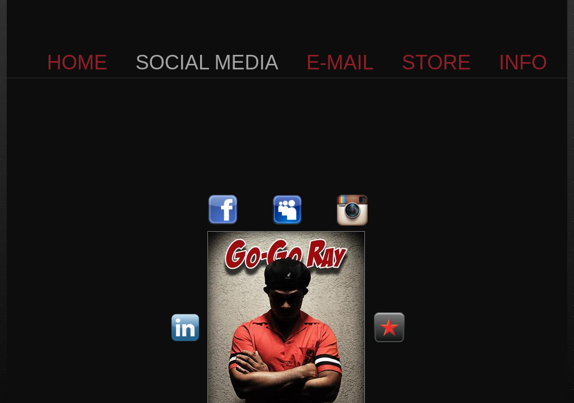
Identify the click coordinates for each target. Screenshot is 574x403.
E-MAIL (340, 62)
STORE (436, 62)
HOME (77, 62)
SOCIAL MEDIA (207, 62)
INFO (523, 62)
